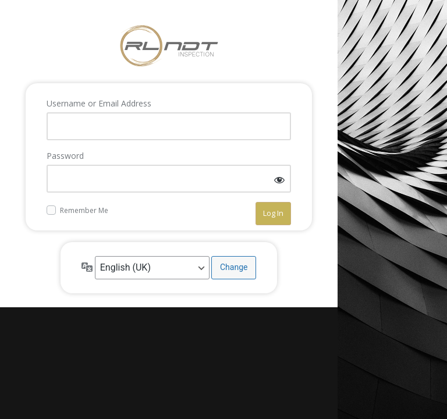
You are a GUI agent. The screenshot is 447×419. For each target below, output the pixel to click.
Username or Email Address (99, 103)
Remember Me (84, 210)
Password (65, 155)
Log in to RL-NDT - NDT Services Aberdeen (168, 46)
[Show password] (279, 179)
